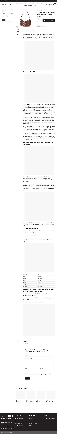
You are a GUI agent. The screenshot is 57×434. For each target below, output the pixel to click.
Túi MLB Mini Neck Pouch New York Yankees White (19, 402)
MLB (22, 3)
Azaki (31, 5)
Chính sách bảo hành (19, 425)
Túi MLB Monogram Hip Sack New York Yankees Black (40, 402)
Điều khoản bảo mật (33, 423)
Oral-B (29, 3)
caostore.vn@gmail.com (7, 428)
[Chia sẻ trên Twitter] (40, 26)
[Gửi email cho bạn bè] (42, 26)
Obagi (33, 3)
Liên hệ (30, 425)
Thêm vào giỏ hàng (48, 20)
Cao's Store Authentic (50, 418)
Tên (26, 368)
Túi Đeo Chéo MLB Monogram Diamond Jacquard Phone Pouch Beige (50, 403)
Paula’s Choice (27, 5)
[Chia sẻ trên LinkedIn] (46, 26)
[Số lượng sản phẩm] (39, 20)
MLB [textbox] (6, 13)
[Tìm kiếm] (46, 4)
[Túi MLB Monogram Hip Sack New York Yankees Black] (41, 395)
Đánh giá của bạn (28, 353)
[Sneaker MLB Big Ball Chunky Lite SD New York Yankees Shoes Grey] (31, 395)
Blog (35, 5)
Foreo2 (3, 23)
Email (41, 368)
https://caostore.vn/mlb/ (30, 295)
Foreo (25, 3)
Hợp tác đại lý (31, 420)
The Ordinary (38, 3)
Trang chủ (38, 10)
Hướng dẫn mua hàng (19, 418)
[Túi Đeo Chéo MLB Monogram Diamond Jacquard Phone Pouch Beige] (51, 395)
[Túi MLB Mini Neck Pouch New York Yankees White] (20, 395)
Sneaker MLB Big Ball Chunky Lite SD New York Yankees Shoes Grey (30, 403)
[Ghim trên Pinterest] (44, 26)
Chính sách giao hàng (19, 420)
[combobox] (7, 13)
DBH (42, 3)
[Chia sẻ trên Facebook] (38, 26)
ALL (3, 20)
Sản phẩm (18, 3)
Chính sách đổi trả (18, 423)
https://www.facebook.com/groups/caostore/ (36, 302)
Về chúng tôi (31, 418)
